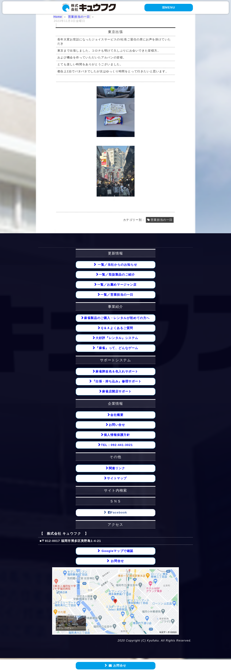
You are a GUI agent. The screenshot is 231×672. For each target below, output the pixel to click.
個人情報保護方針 (117, 435)
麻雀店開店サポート (117, 391)
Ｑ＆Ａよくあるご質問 (117, 328)
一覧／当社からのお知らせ (117, 264)
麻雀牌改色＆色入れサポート (116, 371)
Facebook (117, 513)
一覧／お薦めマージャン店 (117, 284)
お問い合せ (117, 425)
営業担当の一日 (161, 219)
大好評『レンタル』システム (116, 338)
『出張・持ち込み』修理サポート (117, 381)
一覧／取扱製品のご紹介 (117, 274)
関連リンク (117, 468)
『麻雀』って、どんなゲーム (116, 348)
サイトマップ (117, 478)
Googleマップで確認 (116, 551)
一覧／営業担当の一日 (116, 294)
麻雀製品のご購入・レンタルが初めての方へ (117, 318)
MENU (168, 7)
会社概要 (116, 415)
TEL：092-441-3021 (117, 445)
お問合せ (116, 665)
